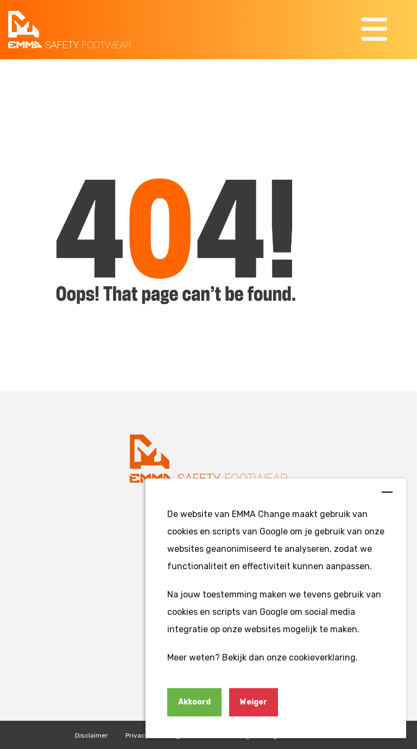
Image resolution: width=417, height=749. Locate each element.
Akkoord (194, 702)
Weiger (253, 702)
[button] (375, 29)
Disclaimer (91, 735)
